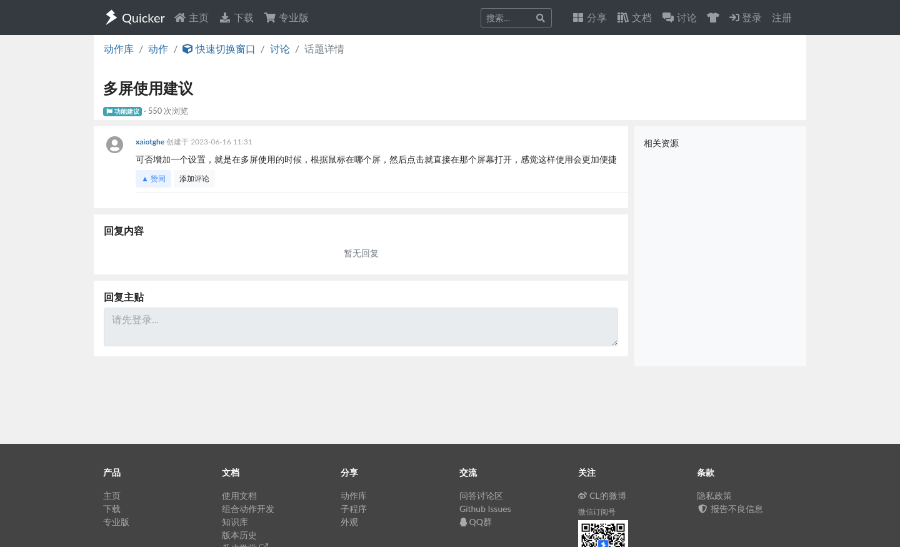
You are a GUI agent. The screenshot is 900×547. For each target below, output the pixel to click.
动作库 (119, 48)
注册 (782, 17)
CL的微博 (602, 495)
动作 (158, 48)
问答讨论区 (481, 495)
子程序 (354, 508)
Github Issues (485, 508)
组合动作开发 (248, 508)
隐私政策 (714, 495)
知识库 (235, 521)
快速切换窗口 (218, 48)
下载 (236, 17)
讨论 (280, 48)
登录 (745, 17)
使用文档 (239, 495)
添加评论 (194, 178)
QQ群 (475, 521)
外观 (349, 521)
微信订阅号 (597, 511)
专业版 (286, 17)
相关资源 (661, 143)
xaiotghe (151, 141)
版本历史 (239, 534)
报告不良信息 (730, 508)
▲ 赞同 (153, 178)
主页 (191, 17)
